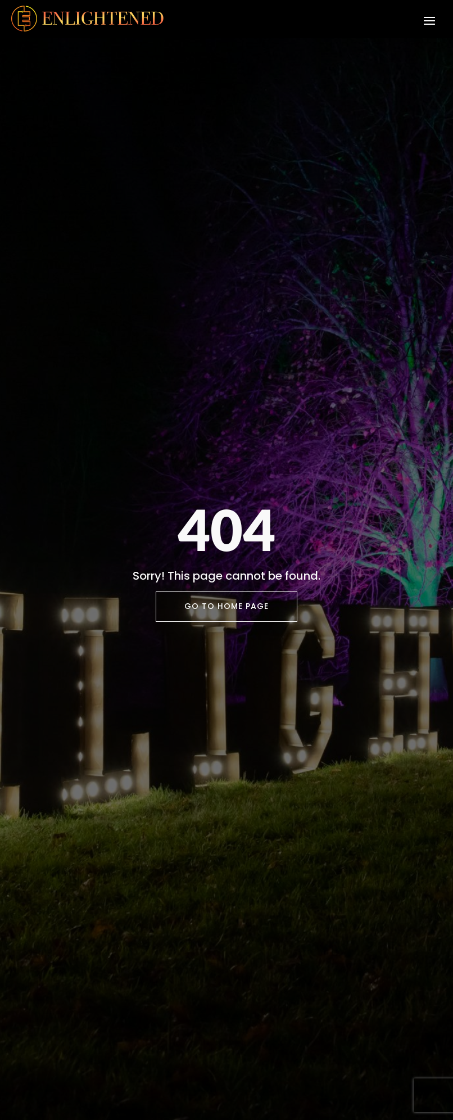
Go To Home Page (226, 606)
